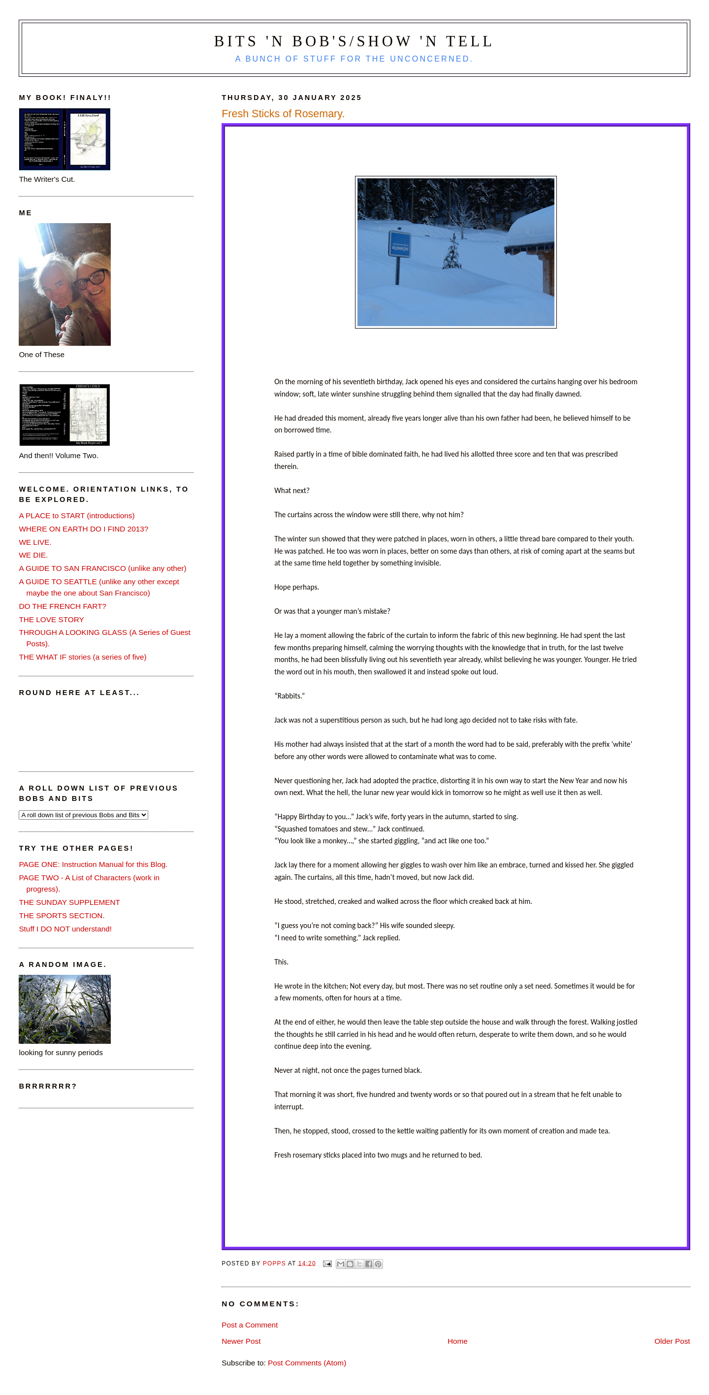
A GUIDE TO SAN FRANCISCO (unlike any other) (102, 568)
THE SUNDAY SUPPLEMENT (69, 902)
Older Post (672, 1341)
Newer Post (241, 1341)
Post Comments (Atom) (307, 1363)
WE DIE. (33, 555)
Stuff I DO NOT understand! (65, 929)
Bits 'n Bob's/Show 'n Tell (354, 41)
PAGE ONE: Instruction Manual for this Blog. (93, 864)
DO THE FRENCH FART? (62, 606)
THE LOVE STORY (51, 619)
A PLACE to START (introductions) (76, 515)
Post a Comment (250, 1325)
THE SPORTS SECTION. (61, 915)
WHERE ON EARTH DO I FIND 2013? (83, 529)
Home (458, 1341)
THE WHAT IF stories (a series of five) (82, 657)
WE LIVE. (35, 542)
